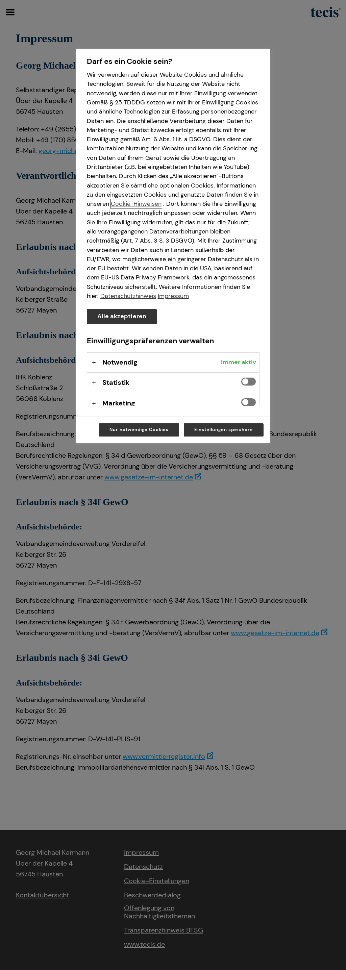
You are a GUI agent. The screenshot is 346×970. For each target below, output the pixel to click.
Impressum (173, 296)
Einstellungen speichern (223, 429)
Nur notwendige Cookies (139, 429)
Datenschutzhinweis (128, 296)
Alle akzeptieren (122, 316)
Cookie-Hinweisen (136, 204)
